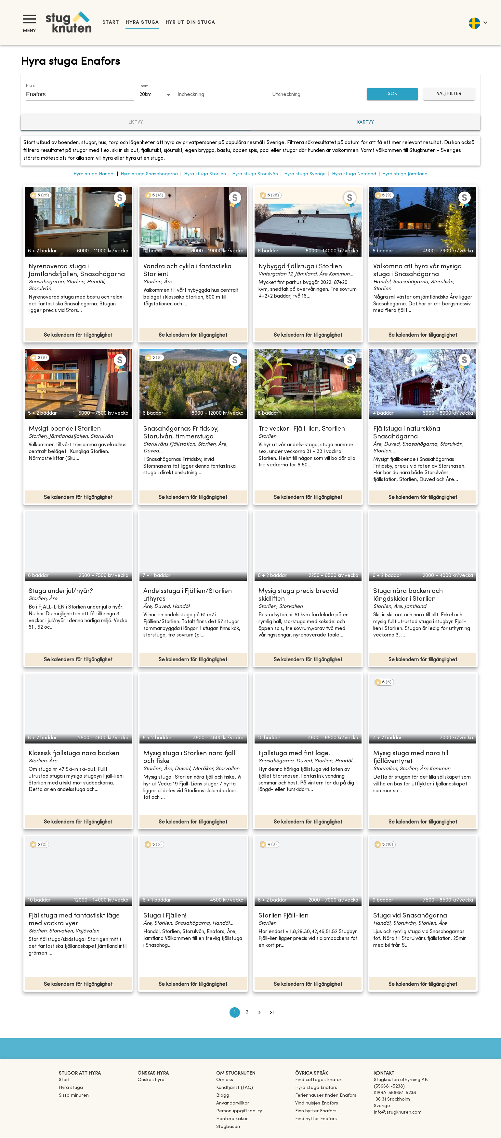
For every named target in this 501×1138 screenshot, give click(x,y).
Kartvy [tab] (365, 122)
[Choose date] (222, 95)
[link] (319, 1080)
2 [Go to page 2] (247, 1012)
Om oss (224, 1080)
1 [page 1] (235, 1012)
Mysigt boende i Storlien (65, 429)
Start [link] (110, 22)
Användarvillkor (232, 1103)
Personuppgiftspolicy (239, 1111)
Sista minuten (74, 1095)
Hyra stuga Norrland (354, 174)
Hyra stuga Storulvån (255, 174)
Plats (30, 86)
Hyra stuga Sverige (305, 174)
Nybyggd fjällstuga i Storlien (300, 267)
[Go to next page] (259, 1012)
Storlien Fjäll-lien (283, 916)
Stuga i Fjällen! (165, 916)
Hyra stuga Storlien (205, 174)
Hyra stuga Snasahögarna (149, 174)
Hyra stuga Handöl (93, 174)
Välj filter (449, 94)
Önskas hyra (151, 1080)
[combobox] (75, 94)
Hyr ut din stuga (190, 22)
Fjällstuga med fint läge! (294, 754)
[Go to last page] (272, 1012)
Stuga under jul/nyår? (61, 591)
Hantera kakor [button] (232, 1119)
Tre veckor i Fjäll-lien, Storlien (301, 429)
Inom (143, 86)
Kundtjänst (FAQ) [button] (234, 1088)
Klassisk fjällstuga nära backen (74, 754)
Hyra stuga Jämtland (405, 174)
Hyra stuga (142, 22)
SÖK (392, 94)
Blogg (222, 1095)
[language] (477, 22)
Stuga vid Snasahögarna (410, 916)
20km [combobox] (145, 94)
